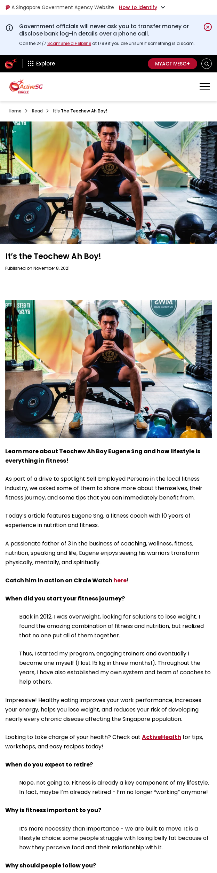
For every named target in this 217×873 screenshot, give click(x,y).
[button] (206, 63)
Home (15, 111)
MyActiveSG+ (172, 63)
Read (37, 111)
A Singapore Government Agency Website (59, 7)
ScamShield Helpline (69, 43)
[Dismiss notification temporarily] (208, 27)
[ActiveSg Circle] (11, 63)
